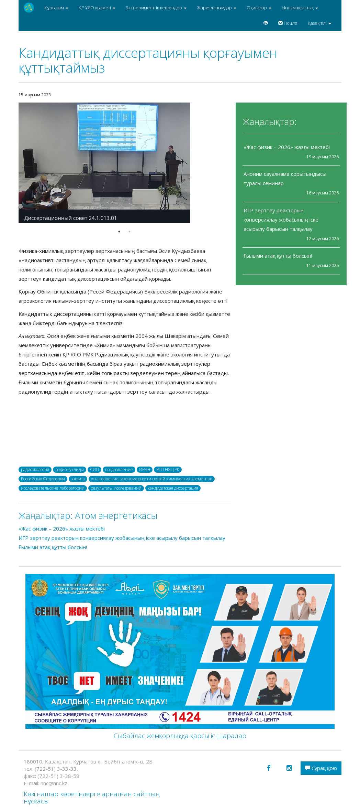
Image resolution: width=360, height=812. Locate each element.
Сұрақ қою (321, 768)
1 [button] (119, 231)
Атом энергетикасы (116, 515)
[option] (124, 163)
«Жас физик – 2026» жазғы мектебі (287, 146)
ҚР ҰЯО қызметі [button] (97, 7)
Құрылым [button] (56, 7)
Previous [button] (13, 162)
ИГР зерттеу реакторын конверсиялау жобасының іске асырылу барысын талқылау (281, 219)
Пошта (287, 23)
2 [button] (129, 231)
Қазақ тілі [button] (319, 23)
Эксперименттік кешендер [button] (156, 7)
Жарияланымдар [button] (216, 7)
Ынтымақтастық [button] (300, 7)
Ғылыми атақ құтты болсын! (278, 255)
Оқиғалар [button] (259, 7)
